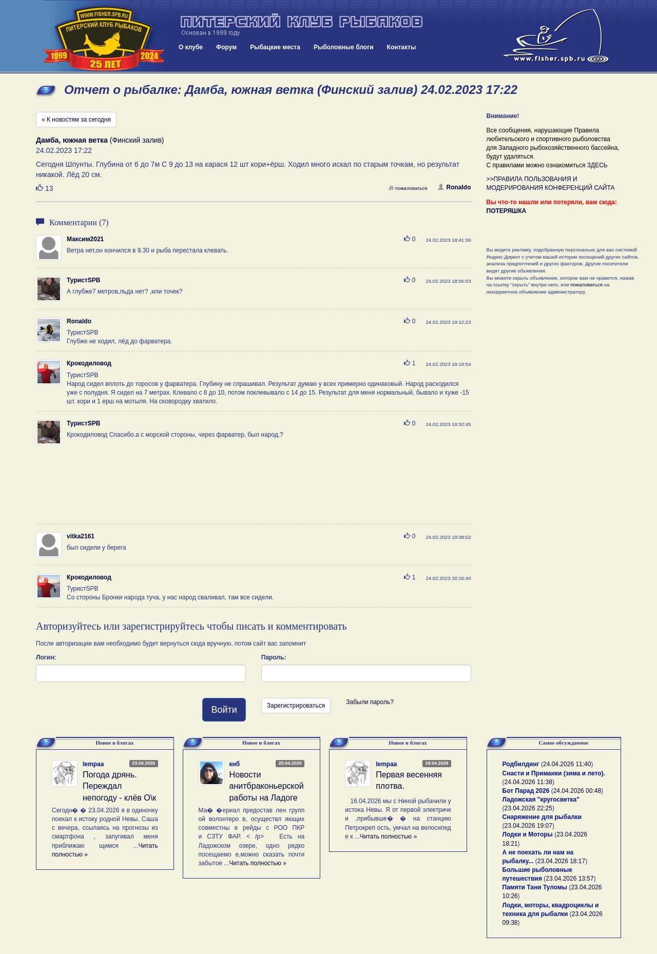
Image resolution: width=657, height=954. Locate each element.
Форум (226, 47)
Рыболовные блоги (344, 47)
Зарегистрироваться (296, 705)
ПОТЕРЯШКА (507, 211)
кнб (234, 764)
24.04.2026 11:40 (567, 764)
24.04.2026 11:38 (528, 782)
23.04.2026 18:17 (561, 861)
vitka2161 (80, 536)
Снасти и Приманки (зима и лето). (554, 773)
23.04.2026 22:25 (528, 808)
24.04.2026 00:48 (577, 790)
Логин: (46, 657)
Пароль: (273, 657)
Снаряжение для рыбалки (542, 817)
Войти (224, 710)
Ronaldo (454, 187)
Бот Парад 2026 (526, 790)
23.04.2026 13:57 (569, 878)
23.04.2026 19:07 (528, 825)
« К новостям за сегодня (76, 119)
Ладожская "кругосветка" (541, 799)
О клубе (191, 47)
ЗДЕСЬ (597, 165)
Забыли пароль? (370, 702)
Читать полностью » (257, 863)
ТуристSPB (83, 280)
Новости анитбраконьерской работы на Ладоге (266, 786)
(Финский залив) (100, 140)
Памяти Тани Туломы (535, 887)
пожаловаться (408, 188)
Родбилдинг (521, 764)
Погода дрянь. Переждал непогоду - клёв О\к (119, 786)
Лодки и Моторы (528, 834)
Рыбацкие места (275, 47)
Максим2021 (85, 239)
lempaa (93, 764)
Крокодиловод (89, 363)
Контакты (401, 47)
